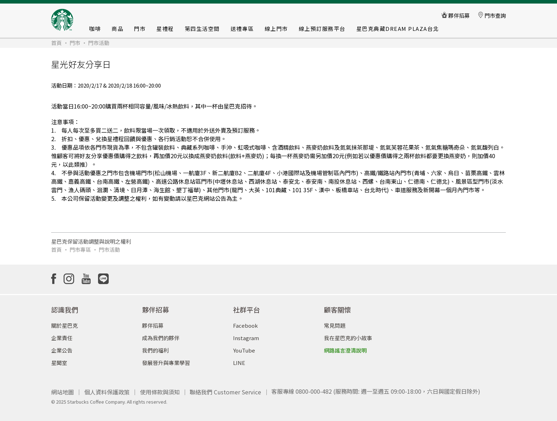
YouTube (244, 347)
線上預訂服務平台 (322, 28)
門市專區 (80, 249)
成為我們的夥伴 (160, 335)
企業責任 (61, 335)
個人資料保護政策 (107, 388)
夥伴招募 (152, 322)
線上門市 (276, 28)
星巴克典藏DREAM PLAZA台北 (397, 28)
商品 (117, 28)
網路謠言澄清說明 (345, 347)
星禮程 (165, 28)
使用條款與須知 (160, 388)
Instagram (246, 335)
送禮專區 (242, 28)
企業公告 (61, 347)
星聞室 (59, 359)
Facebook (245, 322)
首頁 (56, 42)
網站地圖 (62, 388)
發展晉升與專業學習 (166, 359)
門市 (140, 28)
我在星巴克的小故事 (348, 335)
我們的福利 (155, 347)
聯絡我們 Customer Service (225, 388)
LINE (239, 359)
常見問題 (334, 322)
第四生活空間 (202, 28)
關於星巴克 (64, 322)
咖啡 (95, 28)
